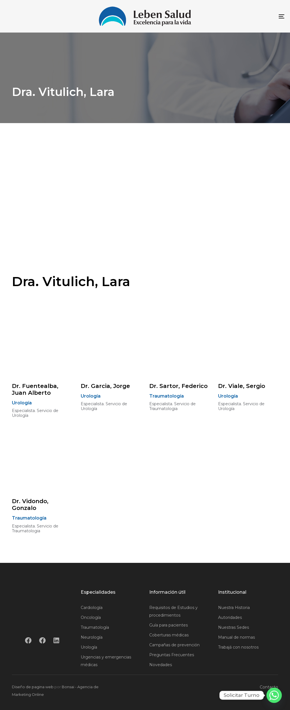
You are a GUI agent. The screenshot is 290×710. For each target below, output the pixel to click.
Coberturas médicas (169, 635)
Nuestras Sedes (233, 627)
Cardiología (92, 607)
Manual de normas (236, 637)
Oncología (91, 617)
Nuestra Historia (234, 607)
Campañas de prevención (174, 644)
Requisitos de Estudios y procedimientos (173, 611)
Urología (89, 647)
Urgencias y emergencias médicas (106, 661)
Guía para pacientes (168, 625)
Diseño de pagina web (33, 687)
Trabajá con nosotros (238, 647)
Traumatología (95, 627)
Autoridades (230, 617)
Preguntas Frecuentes (171, 654)
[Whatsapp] (274, 695)
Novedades (160, 664)
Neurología (92, 637)
